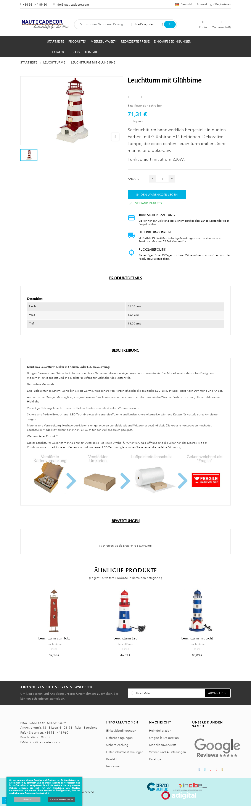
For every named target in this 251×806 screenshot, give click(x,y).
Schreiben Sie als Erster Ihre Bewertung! (125, 545)
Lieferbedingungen (119, 738)
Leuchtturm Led (125, 638)
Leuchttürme (54, 644)
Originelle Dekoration (164, 738)
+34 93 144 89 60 (35, 4)
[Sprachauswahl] (183, 4)
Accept (27, 799)
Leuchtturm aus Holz (54, 638)
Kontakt (111, 759)
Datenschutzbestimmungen (124, 752)
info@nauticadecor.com (72, 4)
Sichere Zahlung (117, 745)
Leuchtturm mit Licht (197, 638)
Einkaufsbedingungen (121, 731)
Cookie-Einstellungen (61, 799)
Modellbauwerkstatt (162, 745)
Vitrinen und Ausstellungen (167, 752)
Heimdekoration (160, 731)
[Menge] (162, 179)
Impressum (113, 766)
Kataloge (155, 759)
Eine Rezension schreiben (145, 106)
